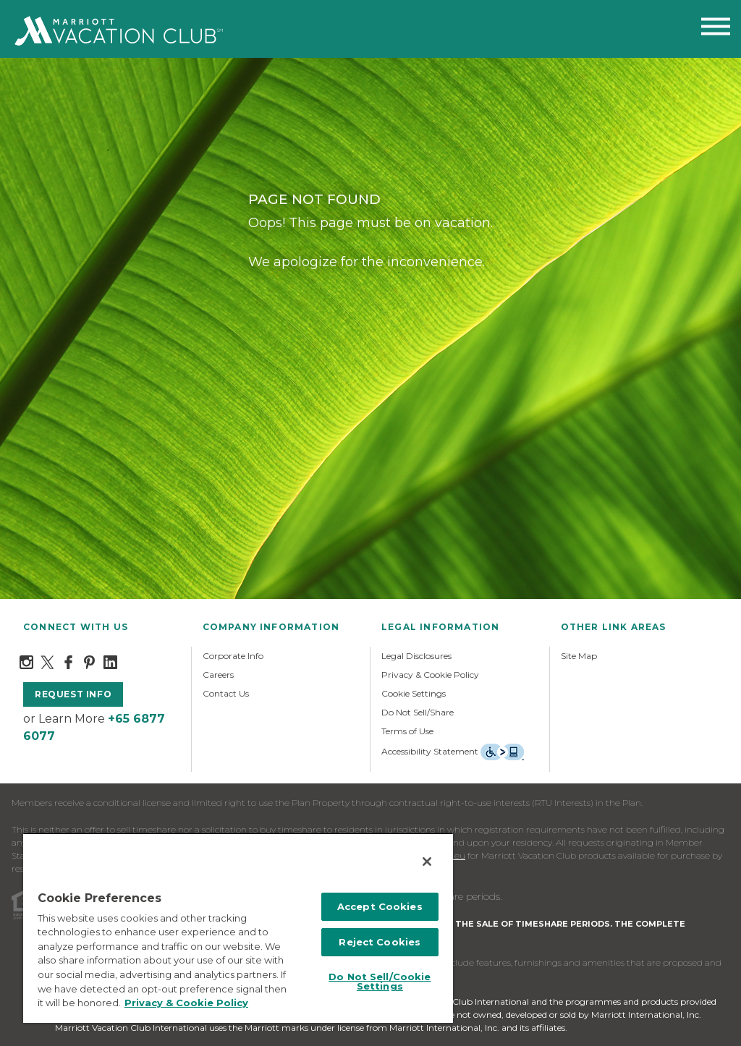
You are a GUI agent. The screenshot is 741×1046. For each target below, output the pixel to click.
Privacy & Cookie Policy (430, 674)
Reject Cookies (379, 942)
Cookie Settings (413, 693)
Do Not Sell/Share (417, 712)
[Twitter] (47, 661)
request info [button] (73, 694)
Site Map (579, 655)
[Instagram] (26, 661)
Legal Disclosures (416, 655)
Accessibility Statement (429, 751)
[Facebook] (68, 661)
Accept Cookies (380, 906)
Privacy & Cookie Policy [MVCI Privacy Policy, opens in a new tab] (186, 1002)
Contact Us (226, 693)
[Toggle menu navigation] (715, 29)
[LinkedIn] (110, 661)
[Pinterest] (89, 661)
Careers (218, 674)
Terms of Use (407, 731)
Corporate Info (233, 655)
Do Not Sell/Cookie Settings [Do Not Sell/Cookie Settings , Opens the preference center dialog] (380, 981)
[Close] (427, 861)
